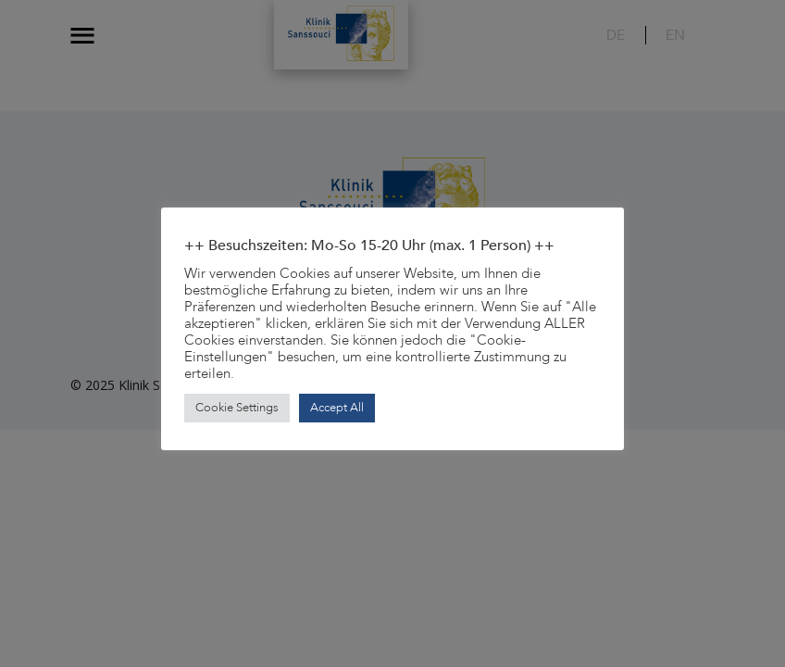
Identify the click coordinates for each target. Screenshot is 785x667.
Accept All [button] (337, 407)
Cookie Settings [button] (237, 407)
